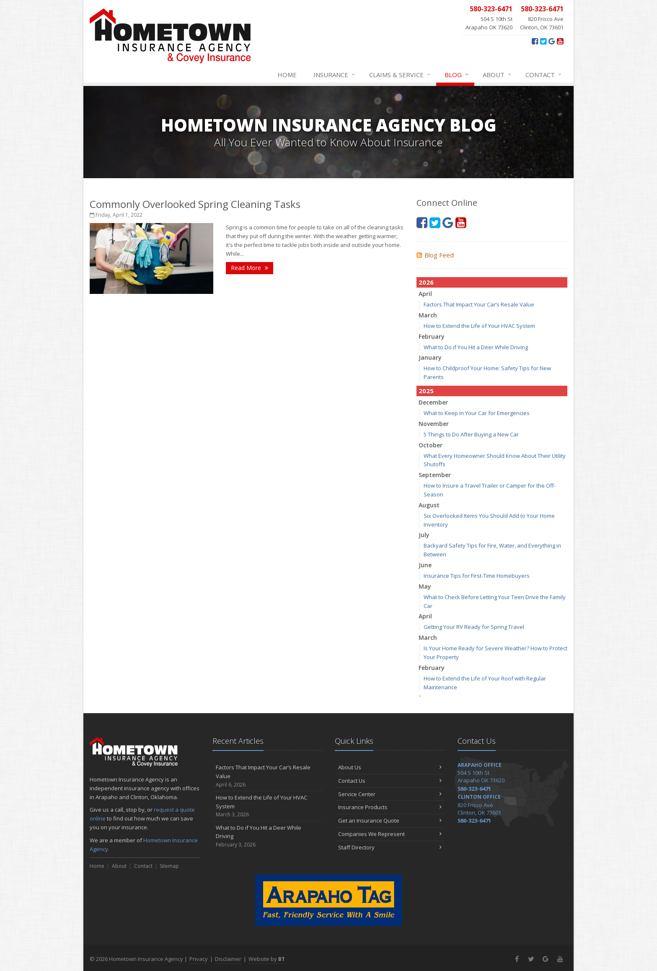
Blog (457, 74)
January (430, 357)
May (425, 586)
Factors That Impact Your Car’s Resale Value (479, 304)
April (425, 294)
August (429, 505)
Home (287, 74)
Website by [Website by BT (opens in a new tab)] (266, 959)
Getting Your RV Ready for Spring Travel (474, 627)
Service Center (390, 794)
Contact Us (390, 780)
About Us (390, 767)
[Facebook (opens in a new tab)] (535, 41)
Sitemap (169, 866)
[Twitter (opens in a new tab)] (543, 41)
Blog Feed (435, 255)
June (425, 565)
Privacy (198, 959)
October (430, 445)
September (435, 475)
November (434, 424)
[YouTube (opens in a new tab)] (560, 41)
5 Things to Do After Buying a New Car (471, 434)
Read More (249, 268)
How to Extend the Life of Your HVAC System (479, 326)
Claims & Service (400, 74)
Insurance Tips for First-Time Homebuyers (477, 575)
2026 (426, 282)
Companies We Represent (390, 834)
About (497, 74)
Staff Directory (390, 847)
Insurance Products (390, 807)
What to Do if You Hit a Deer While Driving (476, 347)
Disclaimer (228, 959)
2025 (426, 391)
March (428, 315)
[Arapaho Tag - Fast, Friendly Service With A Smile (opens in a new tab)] (328, 900)
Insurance (334, 74)
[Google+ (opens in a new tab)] (551, 41)
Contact (543, 74)
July (424, 535)
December (433, 402)
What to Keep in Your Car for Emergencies (477, 413)
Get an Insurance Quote (390, 820)
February (432, 336)
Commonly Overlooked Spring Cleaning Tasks (195, 204)
